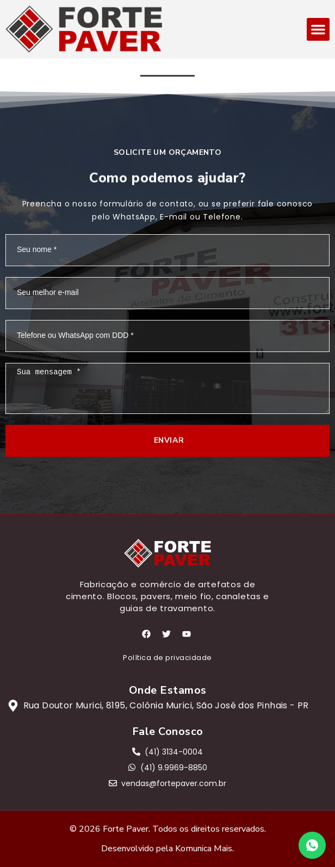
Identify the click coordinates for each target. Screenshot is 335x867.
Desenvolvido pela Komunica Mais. (167, 849)
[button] (318, 29)
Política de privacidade (167, 657)
